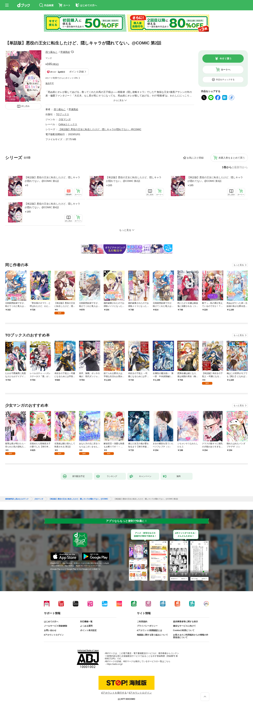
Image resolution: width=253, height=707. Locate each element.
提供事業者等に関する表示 (185, 621)
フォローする (72, 52)
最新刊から (241, 167)
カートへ (225, 69)
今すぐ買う (226, 58)
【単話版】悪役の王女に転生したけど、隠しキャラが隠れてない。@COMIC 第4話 (52, 205)
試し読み (25, 106)
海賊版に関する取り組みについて (152, 635)
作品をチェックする (225, 79)
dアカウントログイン (54, 635)
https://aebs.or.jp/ (115, 664)
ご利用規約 (142, 621)
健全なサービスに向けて (184, 626)
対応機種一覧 (86, 621)
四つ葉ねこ (51, 52)
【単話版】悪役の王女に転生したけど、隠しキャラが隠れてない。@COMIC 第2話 (133, 179)
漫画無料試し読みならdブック (17, 499)
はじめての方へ (51, 621)
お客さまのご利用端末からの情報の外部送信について (190, 636)
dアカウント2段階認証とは (149, 630)
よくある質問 (86, 626)
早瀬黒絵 (65, 52)
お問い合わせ (50, 630)
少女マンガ (65, 119)
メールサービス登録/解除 (55, 626)
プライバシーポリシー (147, 626)
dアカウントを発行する (114, 692)
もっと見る (239, 265)
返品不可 (49, 83)
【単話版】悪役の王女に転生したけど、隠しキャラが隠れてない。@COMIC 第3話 (215, 179)
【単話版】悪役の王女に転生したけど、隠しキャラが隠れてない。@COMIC (100, 129)
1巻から (227, 167)
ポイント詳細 (76, 71)
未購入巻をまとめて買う (231, 157)
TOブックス (62, 114)
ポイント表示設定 (88, 630)
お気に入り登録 (195, 157)
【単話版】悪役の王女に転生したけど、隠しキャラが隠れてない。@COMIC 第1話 (52, 179)
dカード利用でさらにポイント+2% (61, 78)
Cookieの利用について (183, 630)
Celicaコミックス (68, 124)
